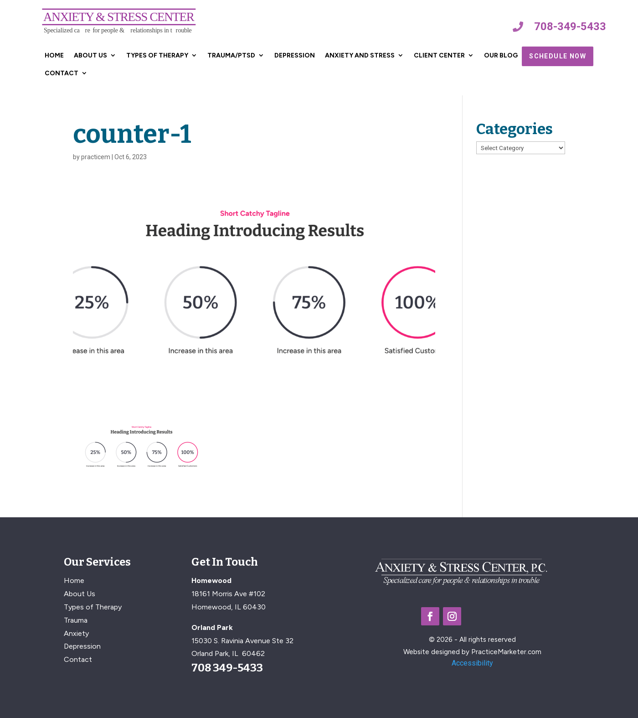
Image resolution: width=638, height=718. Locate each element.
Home (54, 55)
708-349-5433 (570, 26)
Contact (61, 73)
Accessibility (472, 663)
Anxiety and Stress (360, 55)
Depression (294, 55)
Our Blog (501, 55)
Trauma (75, 620)
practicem (95, 157)
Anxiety (76, 633)
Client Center (439, 55)
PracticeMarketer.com (506, 652)
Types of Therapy (157, 55)
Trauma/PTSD (231, 55)
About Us (90, 55)
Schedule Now (557, 56)
